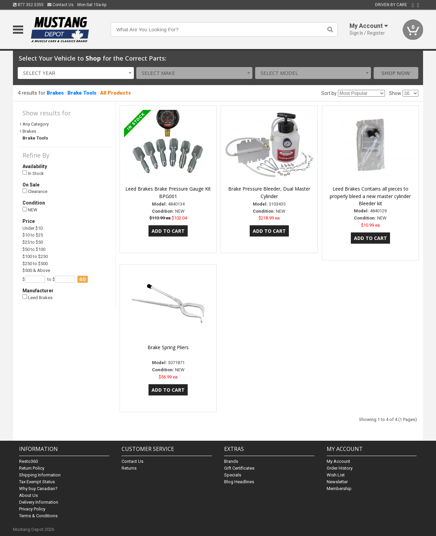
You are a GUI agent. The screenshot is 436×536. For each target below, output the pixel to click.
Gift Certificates (239, 468)
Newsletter (337, 481)
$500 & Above (36, 270)
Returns (129, 468)
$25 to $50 (32, 242)
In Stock (33, 173)
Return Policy (31, 468)
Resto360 (28, 461)
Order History (340, 468)
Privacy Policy (32, 508)
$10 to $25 (32, 235)
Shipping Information (40, 474)
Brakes (55, 93)
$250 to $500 (35, 263)
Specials (232, 474)
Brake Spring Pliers (168, 347)
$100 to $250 (35, 256)
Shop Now (396, 72)
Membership (339, 488)
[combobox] (76, 73)
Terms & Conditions (38, 515)
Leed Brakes (37, 297)
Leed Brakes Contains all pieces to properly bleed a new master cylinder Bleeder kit (370, 196)
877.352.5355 (28, 4)
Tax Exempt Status (37, 481)
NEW (29, 210)
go (82, 279)
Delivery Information (38, 502)
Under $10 (32, 228)
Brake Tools (81, 93)
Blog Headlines (239, 481)
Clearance (34, 191)
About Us (28, 495)
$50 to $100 (33, 249)
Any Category (35, 124)
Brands (231, 461)
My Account (338, 461)
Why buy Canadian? (38, 488)
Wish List (336, 474)
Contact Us (60, 4)
